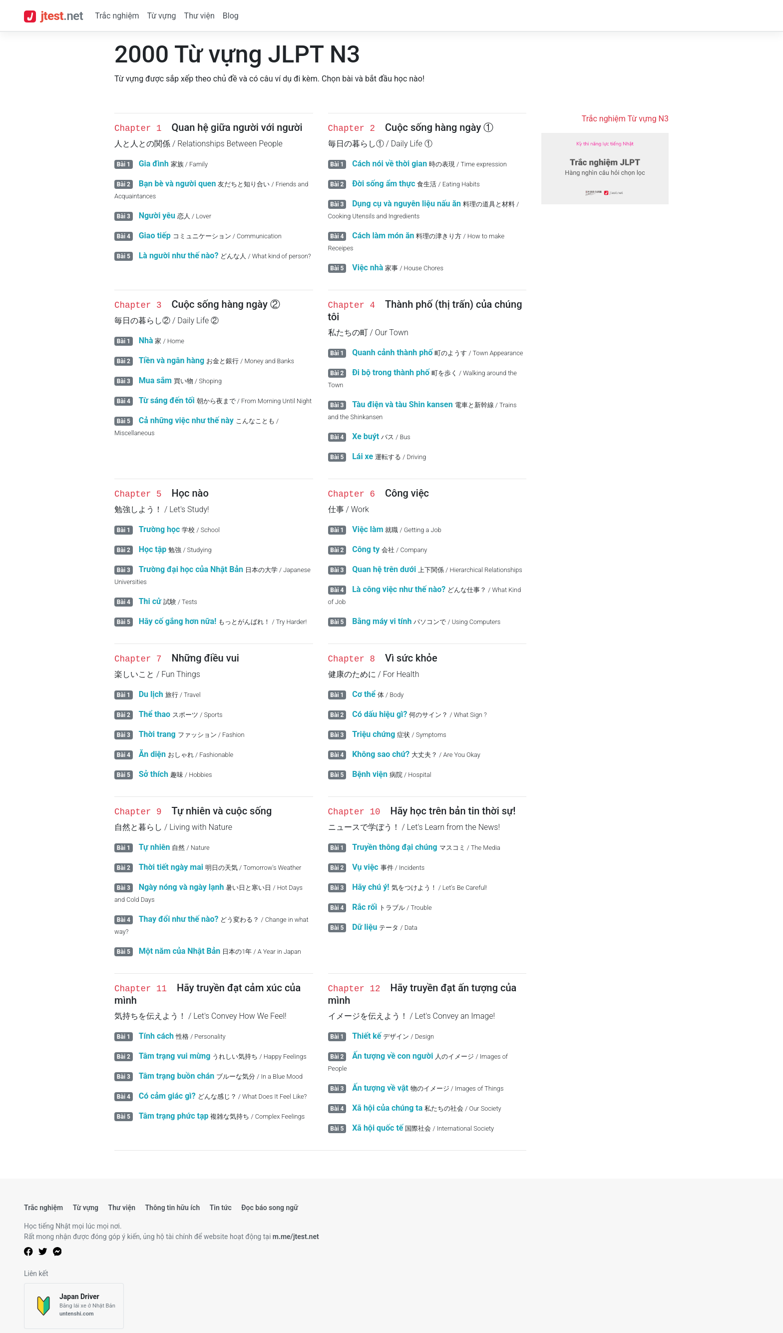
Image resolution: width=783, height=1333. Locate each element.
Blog (231, 15)
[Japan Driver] (74, 1306)
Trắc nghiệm (117, 15)
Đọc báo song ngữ (269, 1208)
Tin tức (221, 1208)
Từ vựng (161, 15)
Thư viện (199, 15)
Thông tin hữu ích (172, 1208)
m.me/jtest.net (296, 1237)
